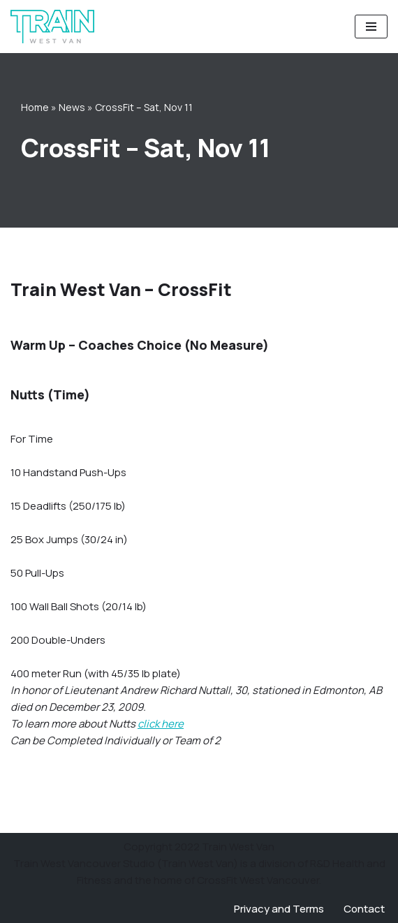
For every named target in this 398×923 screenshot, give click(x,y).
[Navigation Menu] (371, 26)
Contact (364, 908)
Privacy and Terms (279, 908)
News (72, 107)
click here (161, 723)
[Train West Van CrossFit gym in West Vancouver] (52, 26)
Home (35, 107)
